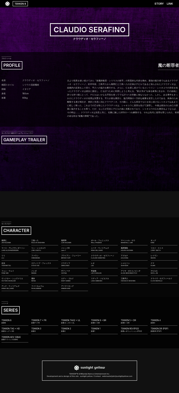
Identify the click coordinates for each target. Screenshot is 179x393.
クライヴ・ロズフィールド (164, 279)
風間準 (74, 241)
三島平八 (134, 279)
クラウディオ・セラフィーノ (104, 256)
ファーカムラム (44, 287)
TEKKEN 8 (20, 3)
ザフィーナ (74, 272)
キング (164, 241)
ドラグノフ (74, 264)
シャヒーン (134, 264)
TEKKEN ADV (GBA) (14, 338)
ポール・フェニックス (104, 241)
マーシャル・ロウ (134, 241)
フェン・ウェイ (14, 272)
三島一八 (44, 241)
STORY (159, 3)
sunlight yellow (86, 376)
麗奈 (44, 279)
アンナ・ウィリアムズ (14, 287)
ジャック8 (74, 249)
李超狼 (104, 272)
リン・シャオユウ (44, 249)
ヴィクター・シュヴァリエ (14, 279)
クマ (164, 264)
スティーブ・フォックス (44, 264)
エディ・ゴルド (74, 279)
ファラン (44, 256)
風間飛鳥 (134, 249)
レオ (104, 264)
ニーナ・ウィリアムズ (104, 249)
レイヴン (164, 256)
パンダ (44, 272)
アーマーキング (74, 287)
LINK (170, 3)
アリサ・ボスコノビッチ (134, 272)
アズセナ (134, 256)
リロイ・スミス (164, 249)
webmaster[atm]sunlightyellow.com (117, 376)
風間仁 (14, 241)
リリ (14, 256)
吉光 (14, 264)
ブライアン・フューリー (74, 256)
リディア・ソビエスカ (104, 279)
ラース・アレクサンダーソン (14, 249)
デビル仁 (164, 272)
